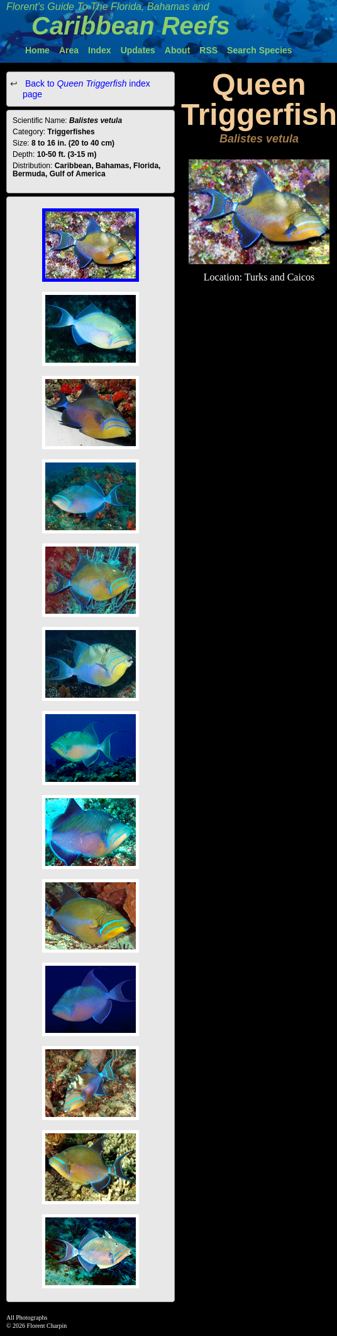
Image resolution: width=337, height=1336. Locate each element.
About (177, 50)
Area (69, 50)
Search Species (259, 50)
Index (99, 50)
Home (37, 50)
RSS (208, 50)
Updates (138, 50)
